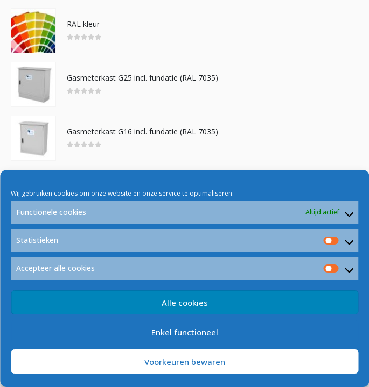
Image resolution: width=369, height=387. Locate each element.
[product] (33, 30)
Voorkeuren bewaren (184, 361)
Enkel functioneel (184, 332)
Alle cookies (185, 302)
